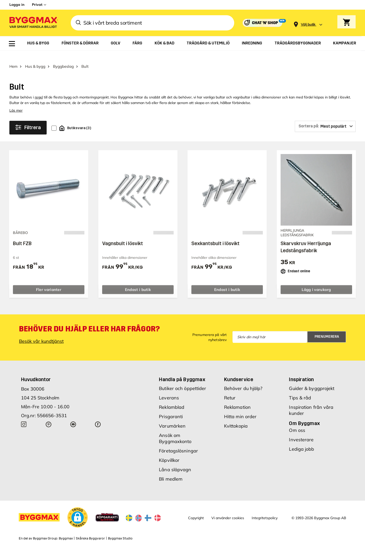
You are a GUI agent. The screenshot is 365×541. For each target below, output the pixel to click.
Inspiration (301, 370)
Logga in (16, 4)
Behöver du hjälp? (243, 379)
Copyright (196, 509)
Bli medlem (170, 470)
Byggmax (66, 529)
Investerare (301, 431)
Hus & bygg (35, 57)
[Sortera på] (325, 117)
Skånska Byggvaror (90, 529)
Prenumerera (327, 328)
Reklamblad (171, 398)
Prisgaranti (171, 408)
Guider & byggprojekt (311, 379)
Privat (37, 4)
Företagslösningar (178, 442)
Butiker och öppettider (182, 379)
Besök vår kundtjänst (41, 332)
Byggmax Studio (120, 529)
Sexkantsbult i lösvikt (215, 234)
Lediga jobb (301, 440)
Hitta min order (240, 408)
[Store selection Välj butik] (308, 24)
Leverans (169, 389)
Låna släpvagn (175, 461)
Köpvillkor (169, 451)
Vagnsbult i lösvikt (122, 234)
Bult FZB (22, 234)
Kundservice (238, 370)
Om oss (297, 421)
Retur (230, 389)
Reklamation (237, 398)
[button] (77, 508)
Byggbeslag (63, 57)
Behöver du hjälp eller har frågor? (89, 320)
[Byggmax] (33, 23)
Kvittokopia (236, 417)
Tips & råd (300, 389)
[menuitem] (12, 43)
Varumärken (172, 417)
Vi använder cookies (227, 509)
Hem (13, 57)
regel (39, 88)
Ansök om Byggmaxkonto (175, 429)
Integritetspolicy (265, 509)
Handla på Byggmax (182, 370)
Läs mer (16, 101)
